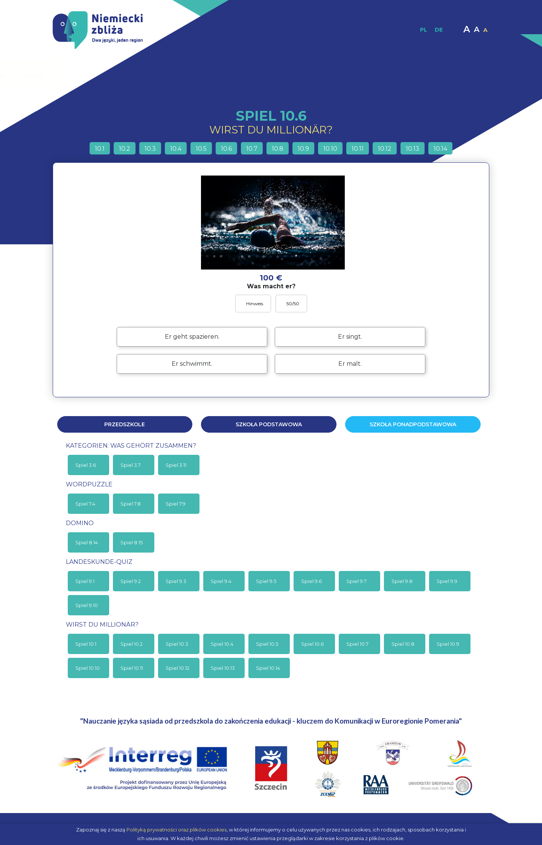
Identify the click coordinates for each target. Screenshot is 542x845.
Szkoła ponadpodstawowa (413, 424)
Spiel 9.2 (130, 581)
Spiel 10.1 (85, 644)
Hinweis (254, 303)
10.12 (384, 148)
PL (423, 29)
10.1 (100, 148)
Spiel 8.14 (86, 542)
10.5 (201, 148)
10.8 (277, 148)
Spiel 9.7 (356, 581)
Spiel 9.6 (311, 581)
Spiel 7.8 (130, 504)
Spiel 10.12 (177, 668)
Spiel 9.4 (221, 581)
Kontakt (448, 75)
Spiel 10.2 (131, 644)
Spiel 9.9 (447, 581)
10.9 (303, 148)
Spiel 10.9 (448, 644)
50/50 (292, 303)
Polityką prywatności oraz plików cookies (176, 830)
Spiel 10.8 (402, 644)
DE (439, 29)
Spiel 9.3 (176, 581)
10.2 (124, 148)
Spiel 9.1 (84, 581)
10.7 (251, 148)
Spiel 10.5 (267, 644)
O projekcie (133, 75)
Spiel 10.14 (268, 668)
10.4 (175, 148)
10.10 (330, 148)
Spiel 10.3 (177, 644)
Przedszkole (124, 424)
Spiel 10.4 (222, 644)
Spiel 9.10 (86, 605)
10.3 (150, 148)
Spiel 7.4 (85, 504)
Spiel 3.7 (130, 465)
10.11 (358, 148)
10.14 (440, 148)
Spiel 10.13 (223, 668)
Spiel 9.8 (402, 581)
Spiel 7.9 (176, 504)
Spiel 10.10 (87, 668)
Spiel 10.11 (131, 668)
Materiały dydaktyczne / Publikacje (213, 75)
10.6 (226, 148)
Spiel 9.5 (266, 581)
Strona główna (81, 75)
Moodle (412, 75)
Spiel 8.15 (131, 542)
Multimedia (370, 75)
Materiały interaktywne (309, 75)
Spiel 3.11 (176, 465)
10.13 (412, 148)
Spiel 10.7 (357, 644)
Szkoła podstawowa (269, 424)
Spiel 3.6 (85, 465)
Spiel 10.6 (312, 644)
